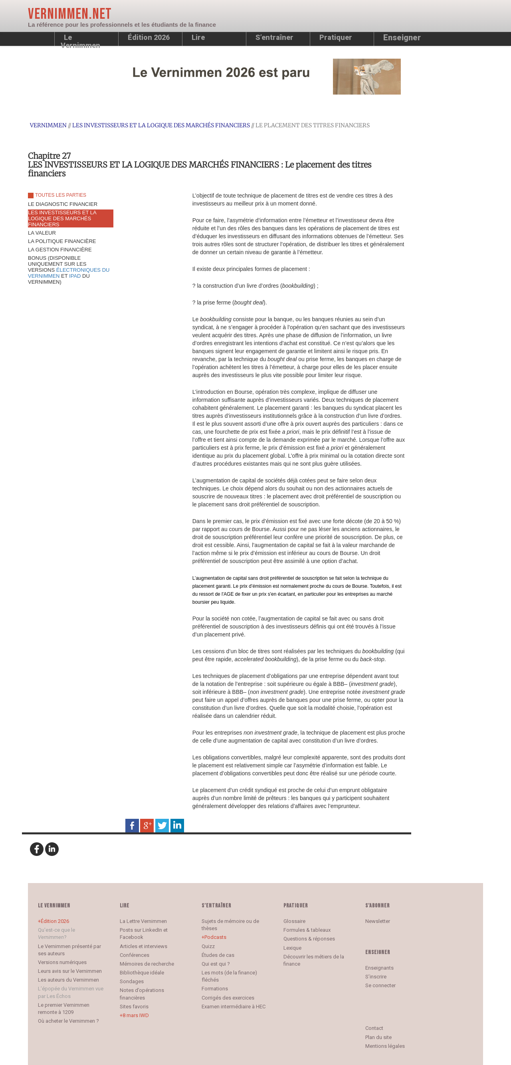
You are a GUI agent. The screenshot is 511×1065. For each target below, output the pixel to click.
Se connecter (380, 985)
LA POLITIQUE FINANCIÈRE (62, 241)
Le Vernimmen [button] (80, 39)
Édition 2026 (55, 921)
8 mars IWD (136, 1015)
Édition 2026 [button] (149, 37)
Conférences (134, 955)
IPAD (75, 276)
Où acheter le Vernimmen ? (68, 1021)
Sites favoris (134, 1007)
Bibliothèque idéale (142, 973)
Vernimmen (48, 125)
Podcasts (215, 937)
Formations (215, 989)
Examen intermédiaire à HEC (233, 1007)
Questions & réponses (309, 939)
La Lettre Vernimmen (143, 921)
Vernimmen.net (70, 14)
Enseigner (402, 37)
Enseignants (379, 968)
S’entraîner (274, 37)
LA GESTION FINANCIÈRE (60, 250)
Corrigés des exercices (228, 998)
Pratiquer (335, 37)
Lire (198, 37)
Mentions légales (385, 1046)
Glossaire (294, 921)
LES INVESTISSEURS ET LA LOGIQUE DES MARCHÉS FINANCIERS (161, 125)
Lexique (292, 948)
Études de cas (218, 955)
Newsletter (377, 921)
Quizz (208, 946)
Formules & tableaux (307, 930)
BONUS (68, 270)
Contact (374, 1028)
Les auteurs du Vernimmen (68, 980)
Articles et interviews (143, 946)
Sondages (132, 981)
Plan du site (378, 1037)
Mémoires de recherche (147, 964)
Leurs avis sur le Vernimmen (70, 971)
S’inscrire (375, 977)
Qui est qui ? (216, 964)
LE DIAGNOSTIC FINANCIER (62, 204)
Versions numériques (62, 962)
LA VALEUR (42, 233)
